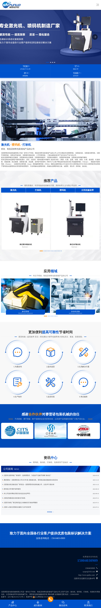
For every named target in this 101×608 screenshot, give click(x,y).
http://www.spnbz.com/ (86, 575)
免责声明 (29, 597)
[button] (47, 62)
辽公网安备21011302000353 (44, 597)
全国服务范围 (60, 594)
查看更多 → (50, 512)
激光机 (13, 190)
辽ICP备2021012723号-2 (16, 597)
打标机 (38, 190)
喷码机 (63, 190)
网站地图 (51, 594)
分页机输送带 (87, 190)
